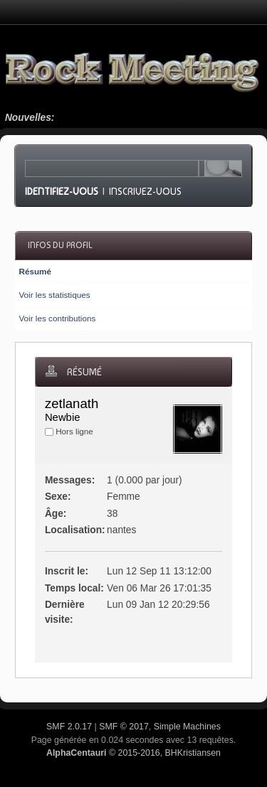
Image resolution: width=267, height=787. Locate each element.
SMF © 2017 (124, 727)
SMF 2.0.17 (69, 727)
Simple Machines (187, 727)
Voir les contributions (57, 318)
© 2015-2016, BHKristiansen (133, 753)
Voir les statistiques (54, 294)
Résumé (35, 271)
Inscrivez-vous (145, 191)
